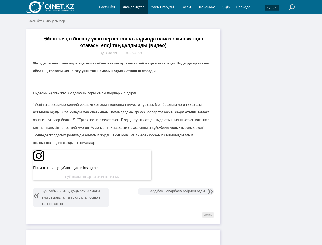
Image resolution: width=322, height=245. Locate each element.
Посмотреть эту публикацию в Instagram (66, 168)
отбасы (208, 214)
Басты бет (107, 7)
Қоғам (186, 7)
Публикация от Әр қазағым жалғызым (92, 177)
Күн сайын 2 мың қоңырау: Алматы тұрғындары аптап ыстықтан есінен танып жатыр (71, 197)
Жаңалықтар (134, 7)
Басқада (243, 7)
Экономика (206, 7)
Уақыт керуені (162, 7)
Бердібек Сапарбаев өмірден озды (177, 191)
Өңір (226, 7)
